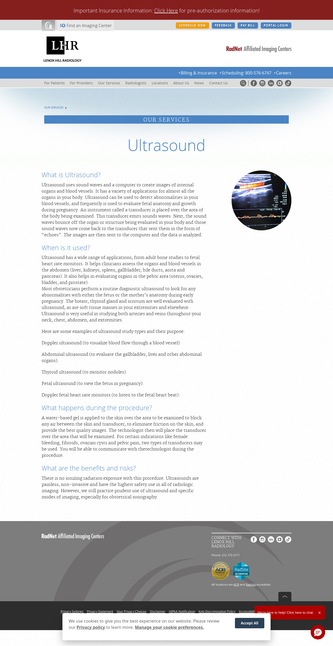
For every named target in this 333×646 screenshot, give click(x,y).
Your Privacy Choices (131, 611)
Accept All (249, 622)
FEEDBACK (223, 25)
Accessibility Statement (255, 611)
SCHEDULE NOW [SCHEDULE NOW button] (192, 25)
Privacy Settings (72, 611)
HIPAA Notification (182, 611)
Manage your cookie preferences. (169, 627)
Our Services (53, 107)
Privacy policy (90, 627)
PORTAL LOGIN (276, 25)
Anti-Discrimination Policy (216, 611)
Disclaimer (157, 611)
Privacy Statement (100, 611)
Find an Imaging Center (89, 25)
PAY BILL (248, 25)
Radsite (251, 584)
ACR (236, 584)
